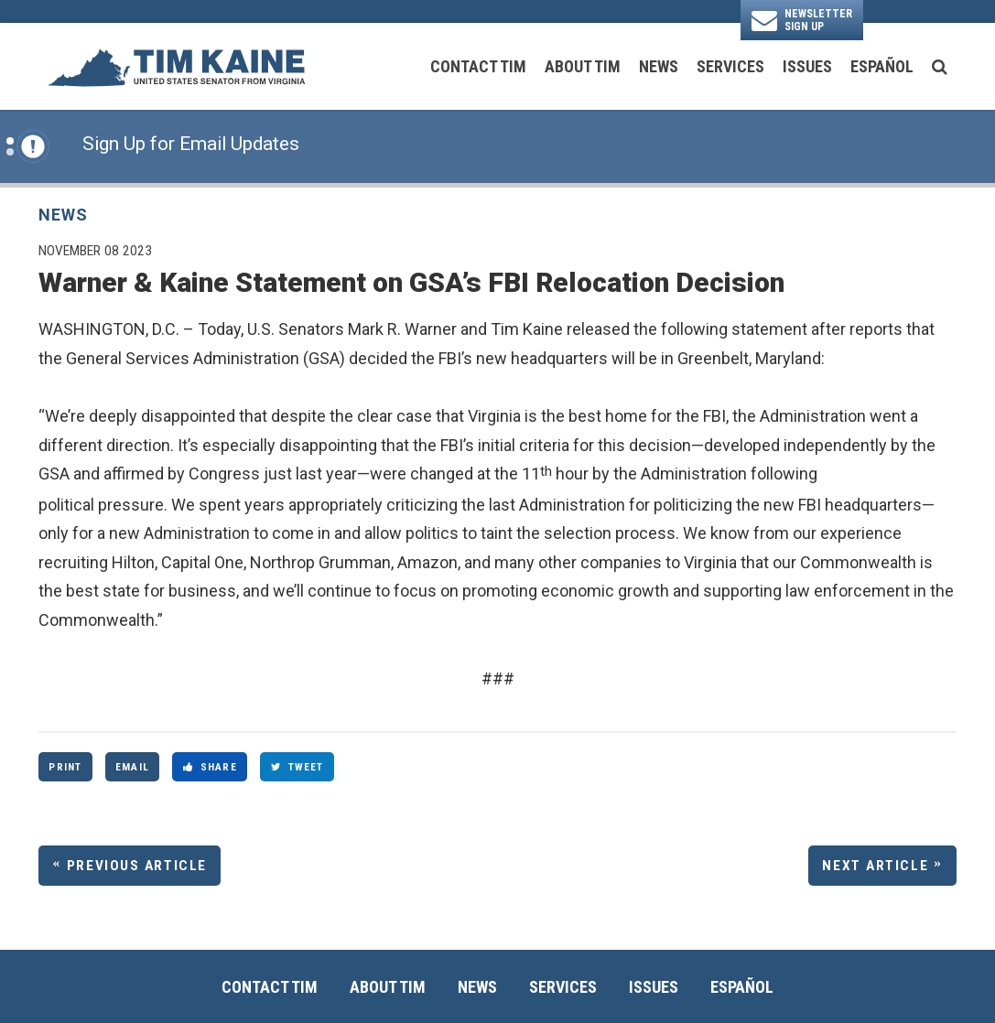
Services (730, 66)
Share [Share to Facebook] (210, 766)
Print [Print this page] (65, 766)
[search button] (940, 66)
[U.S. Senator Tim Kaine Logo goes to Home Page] (175, 66)
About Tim (583, 66)
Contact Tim (478, 66)
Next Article (875, 865)
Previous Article (137, 865)
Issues (807, 66)
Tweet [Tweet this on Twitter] (297, 766)
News (658, 66)
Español (882, 66)
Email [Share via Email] (132, 766)
